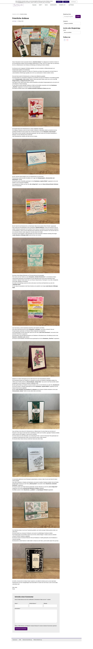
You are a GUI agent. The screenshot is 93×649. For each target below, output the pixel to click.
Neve (13, 647)
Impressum (15, 644)
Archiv (64, 30)
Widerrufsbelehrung (38, 644)
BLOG (46, 4)
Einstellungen (19, 2)
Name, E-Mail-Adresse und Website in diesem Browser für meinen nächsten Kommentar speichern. (36, 630)
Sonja (15, 21)
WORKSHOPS (53, 4)
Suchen (78, 16)
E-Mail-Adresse (32, 607)
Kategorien (65, 21)
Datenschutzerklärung (27, 644)
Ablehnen (66, 1)
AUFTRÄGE (71, 4)
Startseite (34, 4)
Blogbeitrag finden (67, 14)
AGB (20, 644)
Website (45, 607)
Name (16, 607)
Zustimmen (58, 1)
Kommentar (17, 613)
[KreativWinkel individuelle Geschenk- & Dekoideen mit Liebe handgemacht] (18, 4)
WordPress (24, 647)
